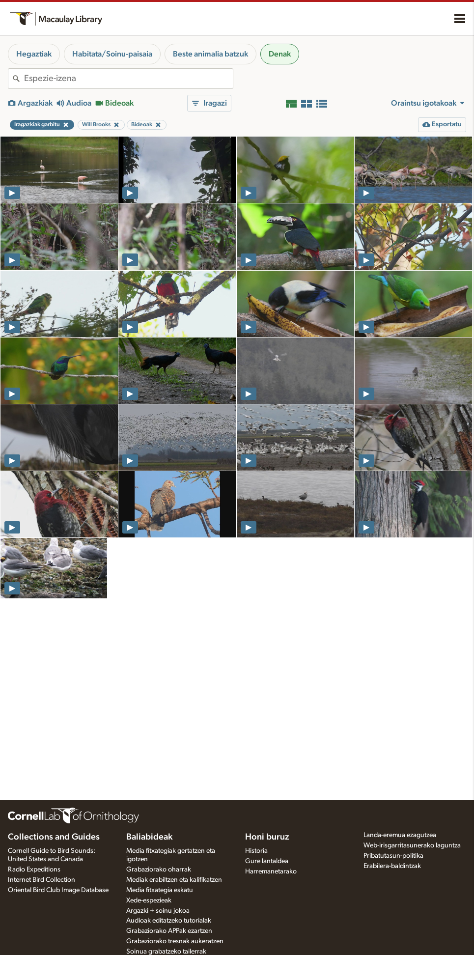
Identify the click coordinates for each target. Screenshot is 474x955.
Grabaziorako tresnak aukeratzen (174, 941)
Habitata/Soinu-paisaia (112, 54)
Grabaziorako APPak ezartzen (169, 930)
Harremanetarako (271, 871)
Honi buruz (267, 837)
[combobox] (128, 78)
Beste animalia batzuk (210, 54)
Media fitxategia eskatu (159, 890)
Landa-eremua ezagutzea (399, 835)
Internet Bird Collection (41, 879)
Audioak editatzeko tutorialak (168, 920)
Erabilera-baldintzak (392, 866)
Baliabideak (149, 837)
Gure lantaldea (266, 861)
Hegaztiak (34, 54)
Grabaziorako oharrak (158, 869)
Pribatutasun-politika (393, 855)
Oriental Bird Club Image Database (58, 890)
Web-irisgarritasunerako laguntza (412, 845)
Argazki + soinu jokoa (158, 910)
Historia (256, 850)
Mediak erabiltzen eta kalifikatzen (174, 879)
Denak (280, 54)
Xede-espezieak (148, 900)
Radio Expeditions (34, 869)
